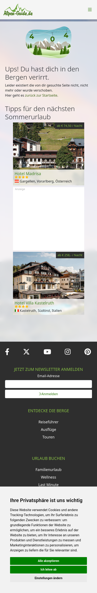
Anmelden (48, 394)
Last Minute (48, 484)
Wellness (48, 477)
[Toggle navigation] (89, 10)
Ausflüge (48, 429)
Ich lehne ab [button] (48, 569)
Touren (49, 437)
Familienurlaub (48, 469)
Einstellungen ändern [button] (48, 578)
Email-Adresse (49, 376)
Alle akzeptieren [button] (48, 561)
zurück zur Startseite (41, 95)
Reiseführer (49, 421)
